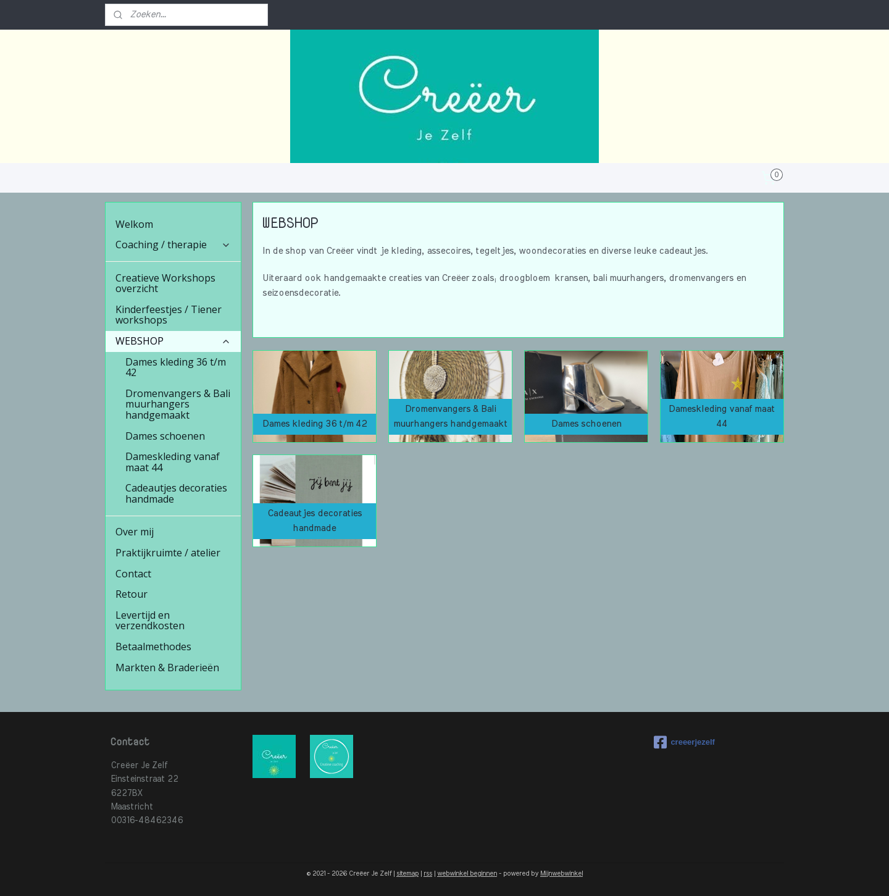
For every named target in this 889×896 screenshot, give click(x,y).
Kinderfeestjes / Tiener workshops (168, 315)
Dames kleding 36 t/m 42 (175, 367)
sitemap (407, 873)
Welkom (134, 224)
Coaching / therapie (173, 244)
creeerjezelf (684, 742)
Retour (131, 594)
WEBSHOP (173, 341)
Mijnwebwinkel (561, 873)
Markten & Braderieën (167, 667)
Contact (133, 573)
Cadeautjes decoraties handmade (176, 493)
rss (428, 873)
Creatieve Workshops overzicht (165, 283)
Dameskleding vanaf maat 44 (172, 462)
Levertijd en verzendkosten (150, 620)
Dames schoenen (165, 436)
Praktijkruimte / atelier (167, 552)
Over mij (134, 531)
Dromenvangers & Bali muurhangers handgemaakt (177, 404)
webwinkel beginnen (467, 873)
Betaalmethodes (153, 646)
